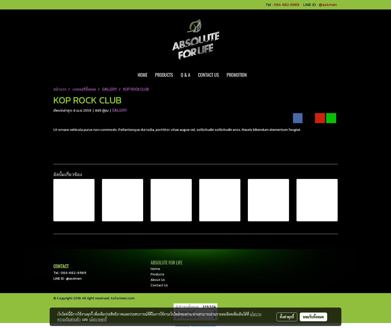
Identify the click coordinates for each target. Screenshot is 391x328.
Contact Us (159, 285)
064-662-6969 (73, 272)
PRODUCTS (164, 75)
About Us (158, 279)
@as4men (328, 4)
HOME (142, 75)
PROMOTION (237, 75)
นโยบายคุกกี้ (98, 319)
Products (157, 274)
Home (155, 268)
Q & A (185, 75)
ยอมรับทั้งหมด (313, 317)
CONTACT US (208, 75)
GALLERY (119, 110)
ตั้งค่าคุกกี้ (287, 317)
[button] (255, 75)
